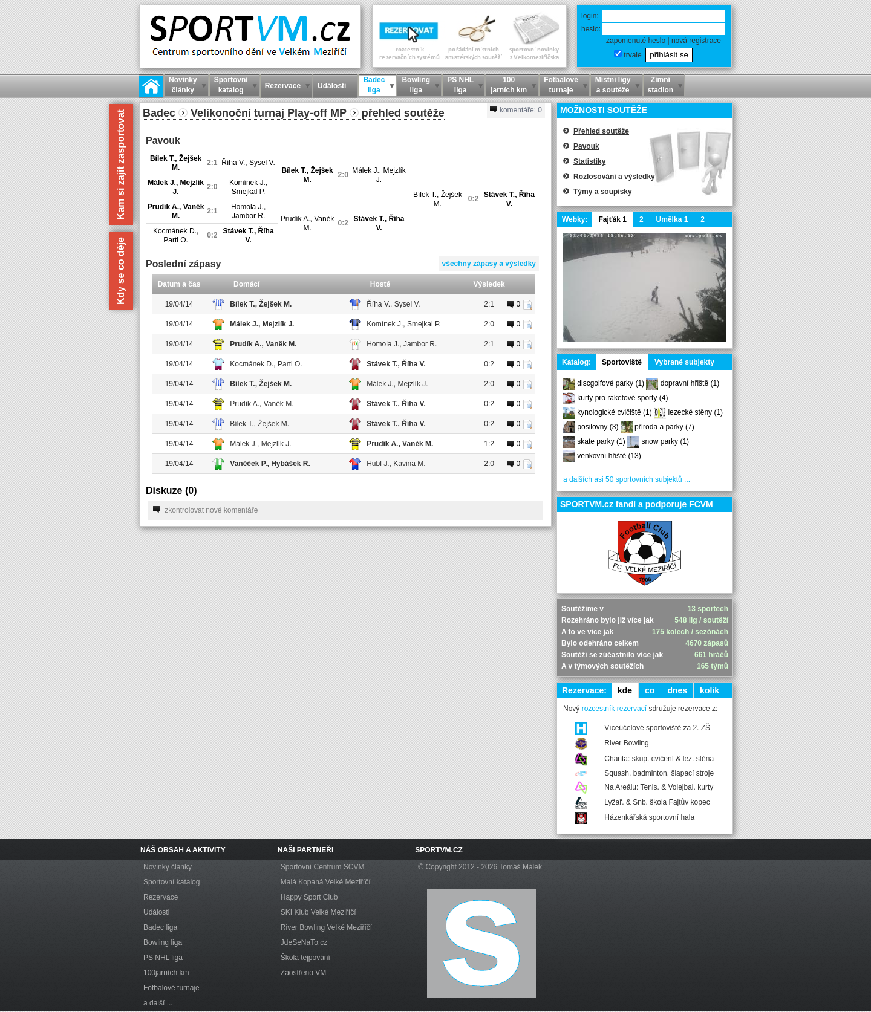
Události (156, 912)
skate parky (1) (601, 441)
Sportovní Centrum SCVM (323, 867)
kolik (709, 690)
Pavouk (586, 146)
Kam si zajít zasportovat (121, 164)
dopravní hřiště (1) (690, 383)
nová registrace (696, 40)
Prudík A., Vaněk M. (176, 211)
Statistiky (589, 161)
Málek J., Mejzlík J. (379, 175)
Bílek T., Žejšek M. (175, 163)
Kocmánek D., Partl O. (175, 235)
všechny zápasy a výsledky (489, 263)
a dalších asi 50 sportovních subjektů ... (626, 479)
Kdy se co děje (121, 271)
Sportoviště (622, 362)
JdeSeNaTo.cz (304, 942)
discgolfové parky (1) (610, 383)
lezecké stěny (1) (695, 412)
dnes (677, 690)
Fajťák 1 (612, 219)
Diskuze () (171, 490)
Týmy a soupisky (602, 191)
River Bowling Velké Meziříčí (326, 927)
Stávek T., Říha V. (509, 199)
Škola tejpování (305, 957)
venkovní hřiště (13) (609, 456)
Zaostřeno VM (303, 972)
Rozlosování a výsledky (614, 176)
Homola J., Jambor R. (248, 211)
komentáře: (516, 110)
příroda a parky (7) (664, 427)
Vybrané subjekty (684, 362)
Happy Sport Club (309, 897)
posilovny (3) (597, 427)
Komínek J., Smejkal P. (248, 187)
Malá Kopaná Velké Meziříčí (326, 882)
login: (590, 15)
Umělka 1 (672, 219)
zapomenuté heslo (635, 40)
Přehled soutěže (601, 131)
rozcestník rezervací (614, 708)
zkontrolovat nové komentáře (205, 510)
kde (625, 690)
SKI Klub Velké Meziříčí (318, 912)
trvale (632, 55)
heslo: (591, 29)
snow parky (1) (665, 441)
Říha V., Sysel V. (248, 162)
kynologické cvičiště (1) (614, 412)
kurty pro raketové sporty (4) (622, 398)
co (649, 690)
